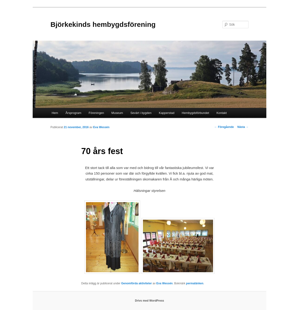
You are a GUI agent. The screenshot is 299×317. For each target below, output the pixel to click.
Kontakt (222, 113)
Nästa (243, 127)
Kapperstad (166, 113)
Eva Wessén (101, 127)
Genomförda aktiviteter (136, 283)
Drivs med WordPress (149, 300)
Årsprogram (73, 113)
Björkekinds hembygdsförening (103, 24)
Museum (117, 113)
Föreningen (96, 113)
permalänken (194, 283)
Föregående (224, 127)
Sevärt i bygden (140, 113)
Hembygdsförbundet (195, 113)
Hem (55, 113)
